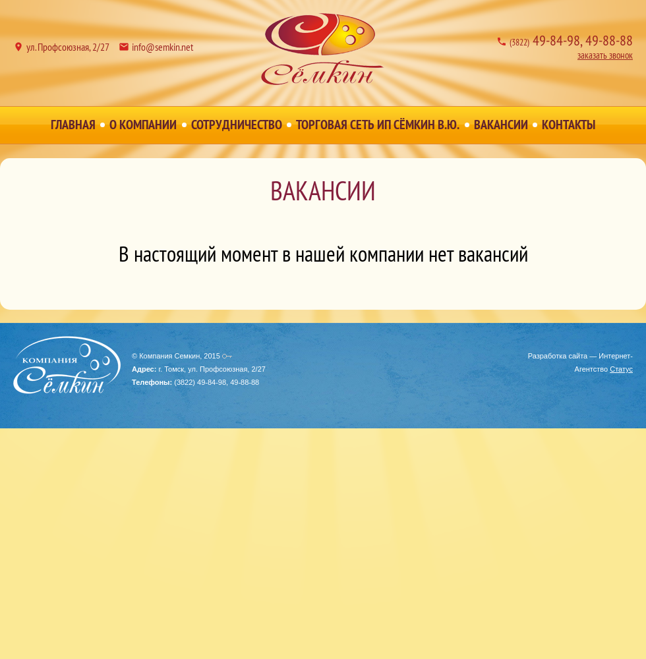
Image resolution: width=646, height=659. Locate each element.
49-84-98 (545, 40)
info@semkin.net (162, 46)
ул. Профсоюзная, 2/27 (67, 46)
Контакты (568, 124)
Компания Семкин (323, 49)
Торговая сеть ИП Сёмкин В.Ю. (377, 124)
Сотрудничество (236, 124)
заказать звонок (605, 55)
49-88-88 (609, 40)
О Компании (143, 124)
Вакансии (501, 124)
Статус (621, 369)
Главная (73, 124)
